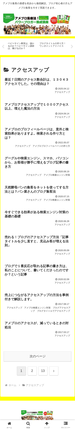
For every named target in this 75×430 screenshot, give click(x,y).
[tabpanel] (21, 46)
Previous (3, 47)
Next (72, 47)
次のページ (38, 356)
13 (43, 371)
